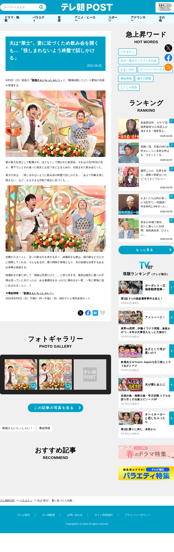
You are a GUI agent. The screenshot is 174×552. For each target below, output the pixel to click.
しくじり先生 (129, 87)
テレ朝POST (87, 7)
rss (168, 67)
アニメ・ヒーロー (85, 19)
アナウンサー (138, 19)
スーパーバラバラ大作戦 (155, 69)
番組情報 (44, 428)
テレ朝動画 (48, 514)
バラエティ (38, 19)
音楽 (59, 19)
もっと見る (145, 249)
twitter (168, 48)
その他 (162, 19)
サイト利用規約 (104, 514)
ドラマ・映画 (11, 19)
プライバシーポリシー (138, 514)
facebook (168, 57)
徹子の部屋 (144, 78)
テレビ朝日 (23, 514)
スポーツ (112, 19)
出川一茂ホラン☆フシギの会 (139, 60)
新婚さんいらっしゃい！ (46, 80)
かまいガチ (127, 69)
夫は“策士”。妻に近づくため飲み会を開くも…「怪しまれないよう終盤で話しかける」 (59, 500)
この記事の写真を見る (54, 408)
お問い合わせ (75, 514)
